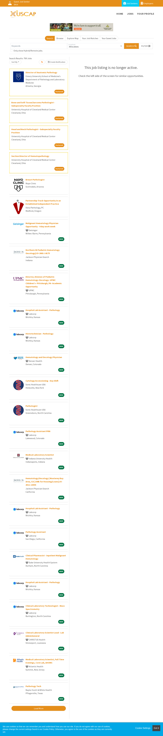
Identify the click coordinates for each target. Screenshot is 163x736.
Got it (156, 728)
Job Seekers (130, 3)
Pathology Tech (33, 686)
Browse (59, 38)
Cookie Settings (142, 728)
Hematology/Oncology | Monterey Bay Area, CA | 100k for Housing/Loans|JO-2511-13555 (44, 481)
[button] (146, 46)
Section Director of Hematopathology (30, 156)
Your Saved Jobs (109, 38)
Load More (38, 708)
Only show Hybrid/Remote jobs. (28, 50)
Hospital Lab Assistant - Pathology (43, 310)
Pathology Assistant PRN (38, 431)
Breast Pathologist (35, 179)
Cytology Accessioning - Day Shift (42, 380)
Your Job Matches (90, 38)
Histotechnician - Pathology (39, 333)
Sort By (14, 62)
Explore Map (73, 38)
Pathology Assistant (36, 532)
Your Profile (145, 13)
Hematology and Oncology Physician (44, 357)
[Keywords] (38, 46)
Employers (147, 3)
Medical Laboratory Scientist (40, 454)
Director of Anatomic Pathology (41, 72)
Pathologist (32, 406)
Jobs (130, 13)
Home (119, 13)
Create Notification (56, 62)
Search (50, 38)
